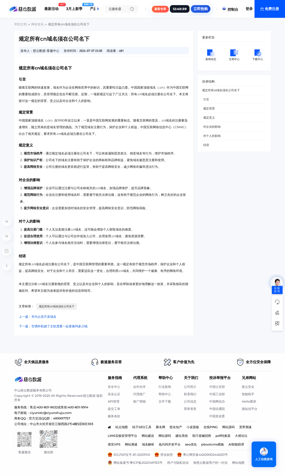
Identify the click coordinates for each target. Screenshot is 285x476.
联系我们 (190, 394)
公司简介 (190, 387)
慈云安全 (248, 387)
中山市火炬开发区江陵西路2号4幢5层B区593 (61, 424)
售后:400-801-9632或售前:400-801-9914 (59, 407)
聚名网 (160, 427)
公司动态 (190, 401)
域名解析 (148, 444)
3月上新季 (75, 7)
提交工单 (114, 409)
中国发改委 (217, 416)
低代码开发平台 (170, 444)
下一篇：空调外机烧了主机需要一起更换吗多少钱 (53, 326)
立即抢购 (200, 9)
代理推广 (139, 394)
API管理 (113, 401)
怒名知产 (176, 427)
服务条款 (114, 416)
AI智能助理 (236, 444)
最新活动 (52, 7)
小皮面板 (193, 427)
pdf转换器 (223, 436)
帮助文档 (20, 24)
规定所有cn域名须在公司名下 (56, 306)
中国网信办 (217, 401)
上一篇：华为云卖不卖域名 (37, 317)
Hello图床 (249, 401)
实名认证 (114, 394)
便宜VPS (114, 444)
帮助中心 (165, 394)
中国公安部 (217, 387)
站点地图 (121, 427)
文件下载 (165, 401)
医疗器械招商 (201, 436)
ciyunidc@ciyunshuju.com (51, 413)
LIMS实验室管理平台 (122, 436)
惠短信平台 (249, 409)
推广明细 (139, 401)
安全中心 (114, 387)
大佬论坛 (241, 436)
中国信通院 (217, 409)
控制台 (230, 9)
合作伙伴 (139, 387)
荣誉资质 (190, 409)
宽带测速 (245, 427)
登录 (249, 9)
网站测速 (131, 444)
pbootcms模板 (212, 444)
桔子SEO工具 (141, 427)
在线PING (211, 427)
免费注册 (272, 9)
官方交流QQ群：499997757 (49, 418)
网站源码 (228, 427)
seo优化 (191, 444)
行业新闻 (165, 387)
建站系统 (181, 436)
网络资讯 (37, 24)
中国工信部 (217, 394)
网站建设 (148, 436)
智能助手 (248, 394)
